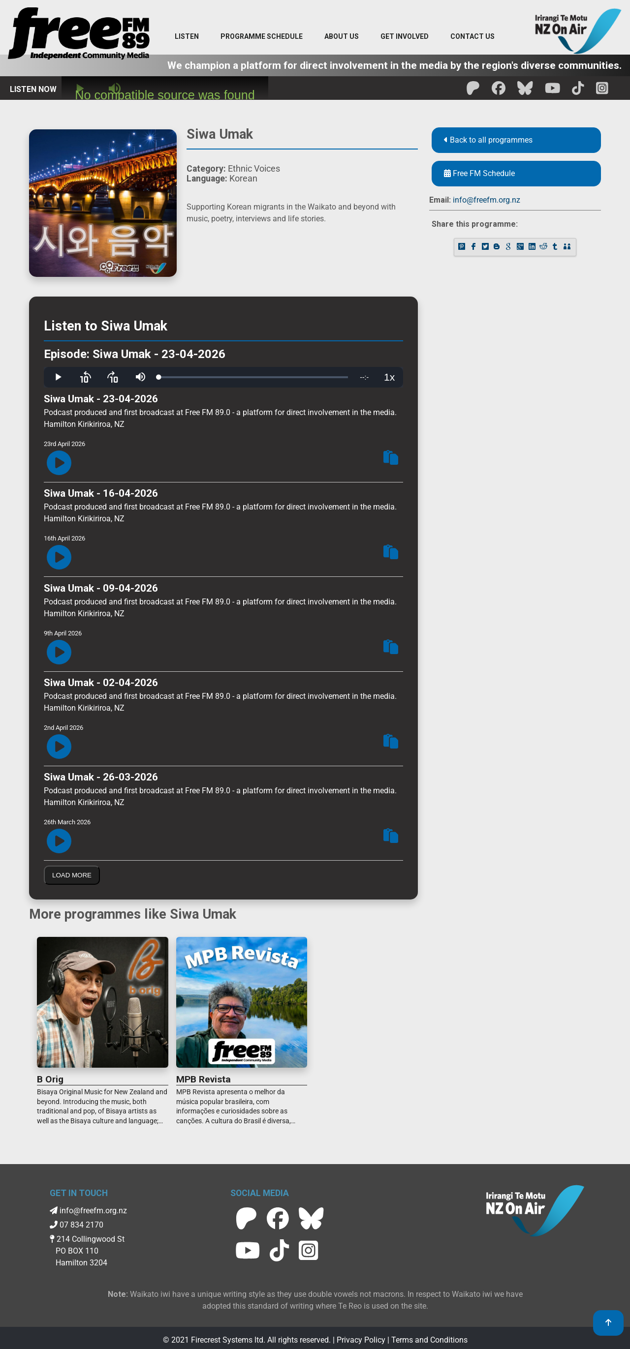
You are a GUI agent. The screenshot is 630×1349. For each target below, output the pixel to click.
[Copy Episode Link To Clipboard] (390, 459)
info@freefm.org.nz (486, 200)
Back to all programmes (488, 140)
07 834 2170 (76, 1224)
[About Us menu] (342, 37)
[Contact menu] (472, 37)
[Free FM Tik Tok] (578, 91)
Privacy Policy (361, 1340)
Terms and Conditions (429, 1340)
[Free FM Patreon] (473, 91)
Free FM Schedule (479, 173)
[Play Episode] (59, 463)
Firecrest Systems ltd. (228, 1340)
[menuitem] (262, 37)
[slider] (253, 377)
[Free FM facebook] (498, 91)
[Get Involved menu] (405, 37)
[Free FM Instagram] (602, 91)
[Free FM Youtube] (553, 91)
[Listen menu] (187, 37)
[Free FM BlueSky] (525, 91)
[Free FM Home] (78, 35)
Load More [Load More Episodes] (72, 875)
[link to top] (608, 1323)
